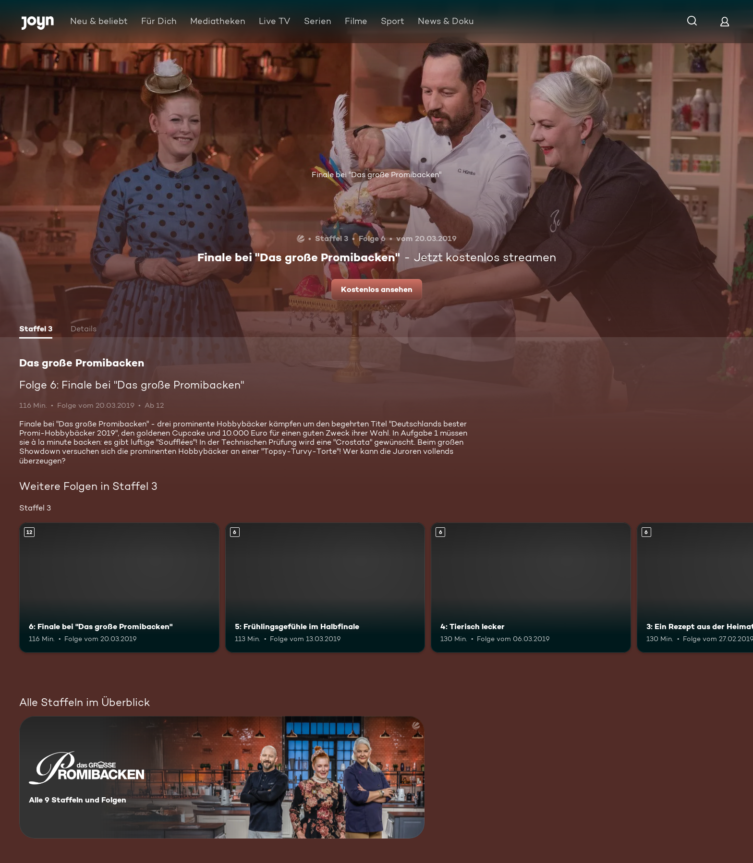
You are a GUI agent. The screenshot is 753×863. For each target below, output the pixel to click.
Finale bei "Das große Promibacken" (376, 174)
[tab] (35, 330)
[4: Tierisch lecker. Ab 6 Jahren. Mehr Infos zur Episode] (531, 588)
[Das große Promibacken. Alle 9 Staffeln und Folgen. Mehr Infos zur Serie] (222, 777)
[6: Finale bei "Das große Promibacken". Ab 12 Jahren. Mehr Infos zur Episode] (119, 588)
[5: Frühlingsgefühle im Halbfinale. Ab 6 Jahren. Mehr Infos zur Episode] (325, 588)
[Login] (724, 21)
